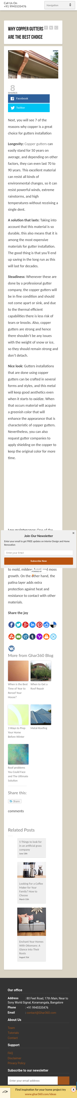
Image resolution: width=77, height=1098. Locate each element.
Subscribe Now (38, 561)
